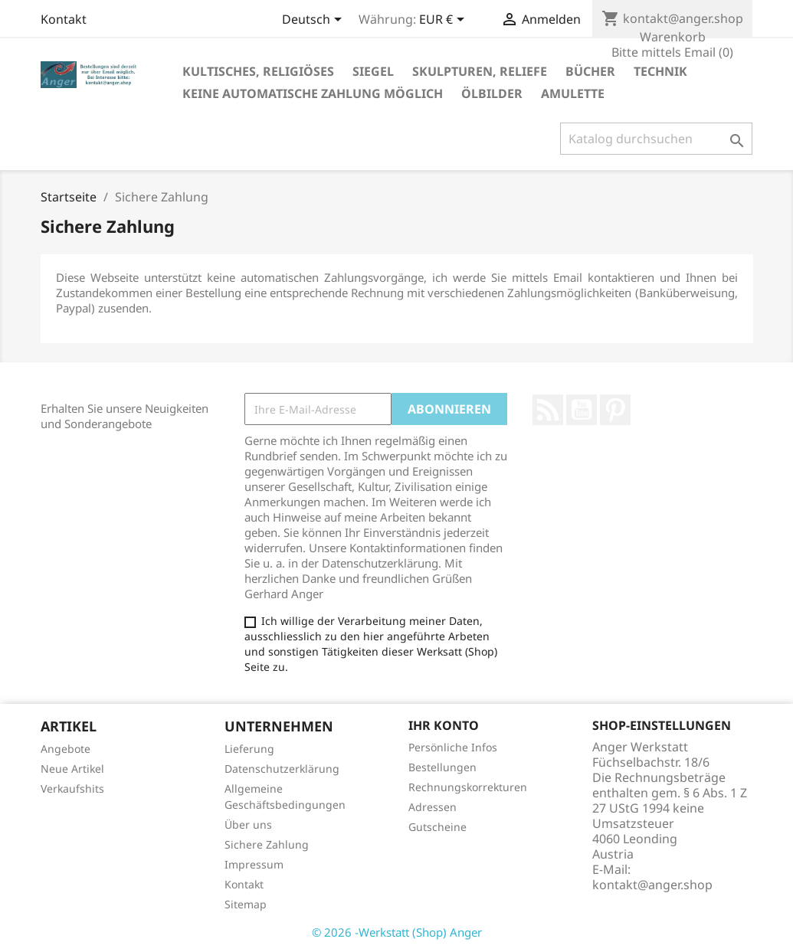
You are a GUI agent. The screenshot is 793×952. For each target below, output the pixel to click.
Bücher (590, 71)
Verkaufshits (72, 788)
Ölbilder (492, 93)
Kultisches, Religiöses (258, 71)
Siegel (373, 71)
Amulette (573, 93)
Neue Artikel (72, 768)
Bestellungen (442, 767)
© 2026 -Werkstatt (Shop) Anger (397, 932)
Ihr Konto (443, 725)
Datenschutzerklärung (281, 768)
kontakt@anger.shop (652, 884)
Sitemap (245, 904)
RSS (547, 409)
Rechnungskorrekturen (467, 787)
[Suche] (656, 139)
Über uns (248, 824)
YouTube (581, 409)
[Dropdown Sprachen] (314, 20)
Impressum (253, 864)
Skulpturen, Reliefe (479, 71)
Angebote (65, 748)
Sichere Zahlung (266, 844)
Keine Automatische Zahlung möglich (312, 93)
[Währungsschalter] (444, 20)
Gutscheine (437, 827)
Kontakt (64, 19)
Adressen (432, 807)
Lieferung (249, 748)
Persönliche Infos (452, 747)
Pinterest (615, 409)
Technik (660, 71)
